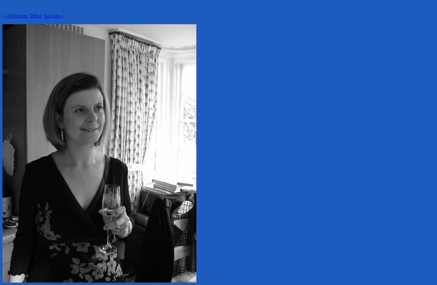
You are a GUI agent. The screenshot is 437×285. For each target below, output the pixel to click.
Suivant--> (54, 15)
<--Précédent (15, 15)
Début (36, 15)
